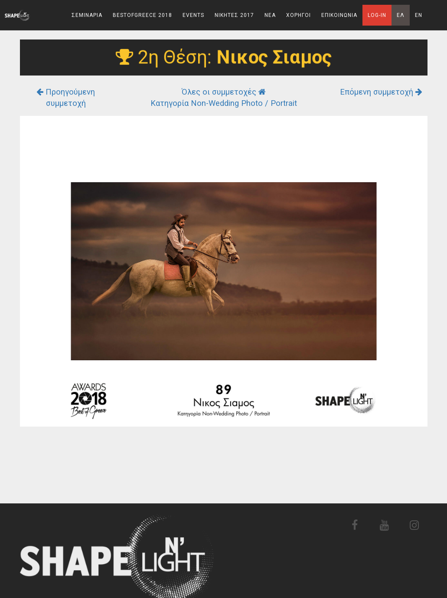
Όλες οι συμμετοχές (224, 91)
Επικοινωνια (339, 15)
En (418, 15)
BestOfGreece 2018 (142, 15)
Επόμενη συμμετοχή (381, 91)
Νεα (270, 15)
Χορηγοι (298, 15)
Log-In (377, 15)
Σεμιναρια (87, 15)
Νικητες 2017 (234, 15)
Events (193, 15)
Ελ (401, 15)
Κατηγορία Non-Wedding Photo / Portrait (223, 103)
